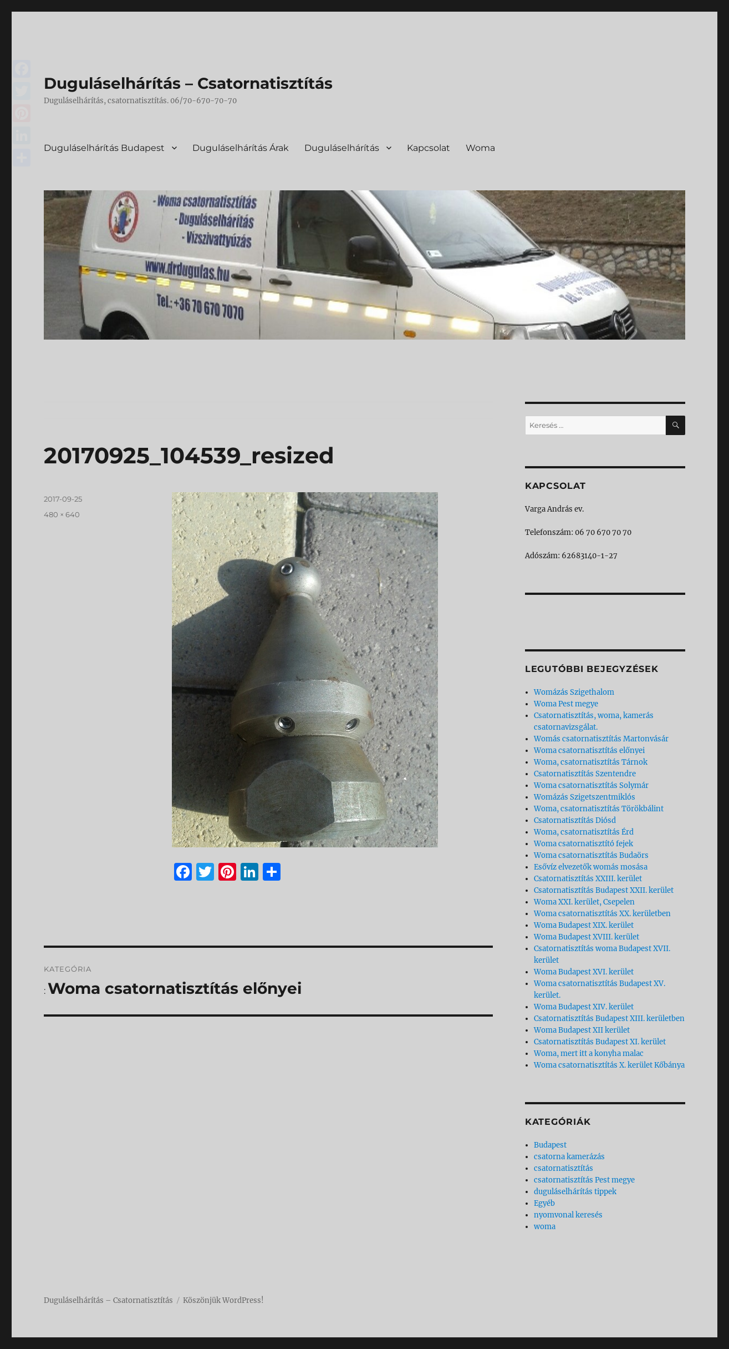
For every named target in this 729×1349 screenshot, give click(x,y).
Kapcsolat (428, 148)
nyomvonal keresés (568, 1215)
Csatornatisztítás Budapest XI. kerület (600, 1042)
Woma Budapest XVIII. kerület (586, 937)
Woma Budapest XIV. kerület (584, 1007)
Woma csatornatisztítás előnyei (589, 750)
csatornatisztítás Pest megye (584, 1180)
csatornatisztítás (563, 1168)
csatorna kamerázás (569, 1156)
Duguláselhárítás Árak (240, 148)
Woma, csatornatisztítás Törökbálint (599, 809)
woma (544, 1226)
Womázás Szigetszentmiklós (584, 797)
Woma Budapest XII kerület (582, 1030)
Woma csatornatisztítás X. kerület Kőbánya (609, 1065)
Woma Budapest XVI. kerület (584, 972)
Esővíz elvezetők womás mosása (591, 867)
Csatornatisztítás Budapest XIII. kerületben (609, 1018)
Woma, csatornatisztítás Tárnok (591, 762)
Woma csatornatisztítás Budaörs (591, 855)
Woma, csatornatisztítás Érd (584, 832)
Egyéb (544, 1203)
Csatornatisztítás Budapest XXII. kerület (604, 890)
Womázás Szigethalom (574, 692)
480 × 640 (62, 514)
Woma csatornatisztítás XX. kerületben (602, 913)
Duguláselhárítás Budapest (104, 148)
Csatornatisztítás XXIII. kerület (588, 878)
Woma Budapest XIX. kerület (584, 925)
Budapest (550, 1145)
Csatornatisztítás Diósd (575, 820)
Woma (480, 148)
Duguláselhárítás (341, 148)
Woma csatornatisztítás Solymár (591, 785)
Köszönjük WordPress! (223, 1300)
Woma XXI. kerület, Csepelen (584, 902)
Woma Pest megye (566, 704)
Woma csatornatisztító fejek (583, 843)
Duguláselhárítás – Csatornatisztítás (188, 83)
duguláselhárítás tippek (575, 1191)
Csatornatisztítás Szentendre (585, 774)
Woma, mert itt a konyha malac (589, 1053)
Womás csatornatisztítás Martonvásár (601, 739)
